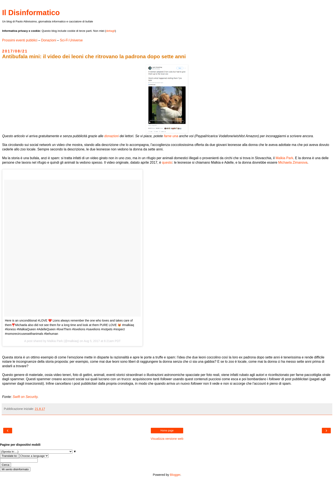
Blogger (175, 474)
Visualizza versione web (167, 438)
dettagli (110, 30)
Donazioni (48, 40)
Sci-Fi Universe (71, 40)
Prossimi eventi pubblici (19, 40)
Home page (167, 430)
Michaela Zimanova (292, 162)
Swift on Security (25, 397)
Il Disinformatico (31, 13)
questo (167, 162)
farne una (171, 136)
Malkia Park (284, 158)
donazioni (111, 136)
